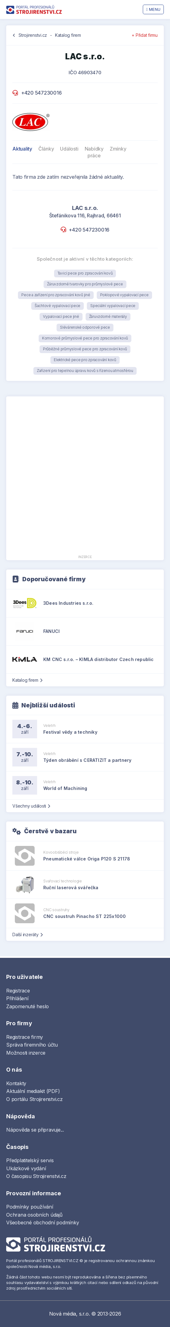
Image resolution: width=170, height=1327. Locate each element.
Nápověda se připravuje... (35, 1130)
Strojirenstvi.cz (33, 35)
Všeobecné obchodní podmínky (42, 1222)
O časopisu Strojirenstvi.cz (36, 1176)
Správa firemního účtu (32, 1045)
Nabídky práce (94, 152)
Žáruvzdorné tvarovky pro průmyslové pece (85, 284)
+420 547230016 (41, 93)
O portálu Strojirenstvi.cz (34, 1099)
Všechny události (31, 806)
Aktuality (22, 149)
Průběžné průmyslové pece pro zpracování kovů (85, 349)
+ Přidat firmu (145, 35)
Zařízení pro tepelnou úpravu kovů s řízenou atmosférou (85, 370)
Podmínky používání (29, 1207)
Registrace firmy (24, 1037)
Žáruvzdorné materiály (108, 316)
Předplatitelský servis (30, 1160)
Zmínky (118, 149)
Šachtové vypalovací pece (57, 305)
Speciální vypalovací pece (112, 305)
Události (69, 149)
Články (46, 149)
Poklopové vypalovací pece (124, 294)
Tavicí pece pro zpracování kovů (85, 273)
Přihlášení (17, 998)
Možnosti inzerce (25, 1053)
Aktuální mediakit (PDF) (33, 1091)
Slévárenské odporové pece (85, 327)
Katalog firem (68, 35)
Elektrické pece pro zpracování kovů (85, 359)
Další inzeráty (27, 934)
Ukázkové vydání (26, 1168)
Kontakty (16, 1083)
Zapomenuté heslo (27, 1006)
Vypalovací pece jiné (61, 316)
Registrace (18, 991)
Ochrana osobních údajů (34, 1215)
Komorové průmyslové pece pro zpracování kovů (85, 338)
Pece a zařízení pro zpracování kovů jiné (55, 294)
